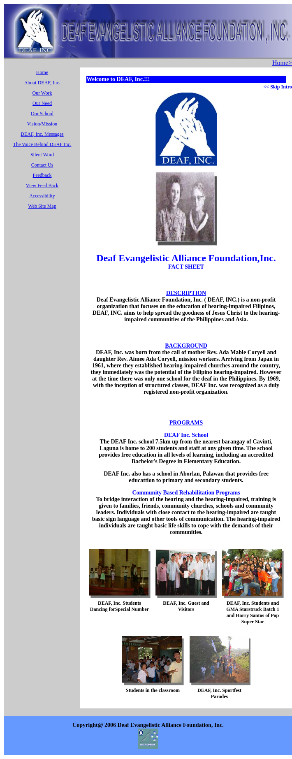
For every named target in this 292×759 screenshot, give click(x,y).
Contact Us (42, 165)
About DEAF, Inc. (42, 83)
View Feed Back (42, 185)
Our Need (42, 103)
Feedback (42, 175)
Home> (282, 62)
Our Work (42, 93)
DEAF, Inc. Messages (42, 134)
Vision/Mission (42, 124)
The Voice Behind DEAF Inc (41, 144)
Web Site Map (42, 206)
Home (42, 72)
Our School (42, 113)
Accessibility (42, 196)
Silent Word (42, 155)
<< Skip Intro (278, 87)
